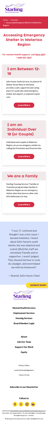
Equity (24, 352)
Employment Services (24, 313)
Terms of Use (24, 375)
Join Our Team (24, 342)
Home (5, 20)
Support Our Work (24, 347)
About (24, 336)
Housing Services (24, 318)
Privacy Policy (24, 365)
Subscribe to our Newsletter (24, 387)
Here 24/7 (40, 54)
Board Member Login (24, 323)
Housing (14, 20)
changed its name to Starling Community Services (28, 411)
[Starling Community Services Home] (15, 8)
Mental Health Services (24, 308)
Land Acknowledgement (24, 370)
